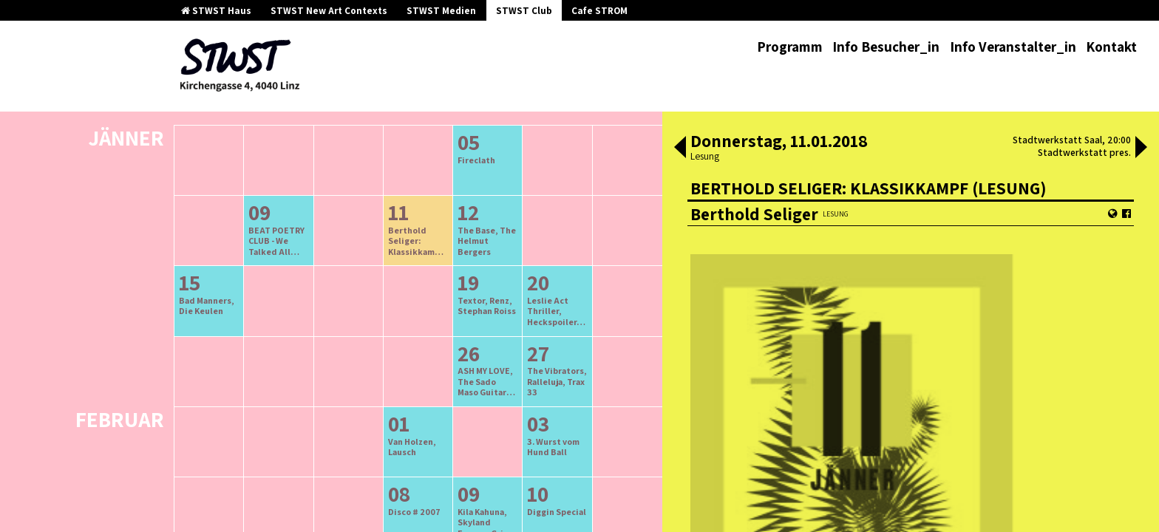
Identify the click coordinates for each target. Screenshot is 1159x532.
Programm (790, 46)
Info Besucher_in (885, 46)
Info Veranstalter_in (1013, 46)
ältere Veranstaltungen (341, 111)
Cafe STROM (599, 10)
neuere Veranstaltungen (484, 111)
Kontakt (1111, 46)
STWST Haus (216, 10)
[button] (680, 149)
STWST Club (524, 10)
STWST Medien (441, 10)
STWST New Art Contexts (329, 10)
